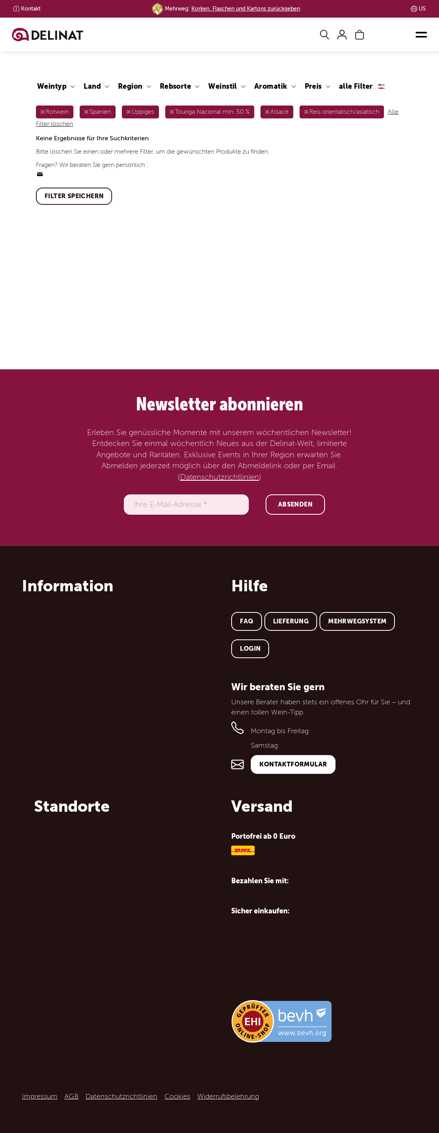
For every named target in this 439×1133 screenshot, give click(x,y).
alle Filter (356, 86)
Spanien (100, 111)
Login (250, 648)
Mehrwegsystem (357, 621)
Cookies (177, 1096)
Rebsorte (175, 86)
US (422, 9)
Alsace (279, 111)
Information (67, 586)
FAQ (246, 621)
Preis (313, 86)
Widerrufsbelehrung (228, 1096)
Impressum (39, 1096)
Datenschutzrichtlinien (219, 477)
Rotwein (57, 111)
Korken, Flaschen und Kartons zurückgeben (245, 9)
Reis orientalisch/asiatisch (344, 111)
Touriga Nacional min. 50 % (212, 111)
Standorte (72, 806)
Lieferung (291, 621)
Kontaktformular (293, 764)
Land (92, 86)
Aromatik (270, 86)
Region (130, 86)
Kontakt (31, 9)
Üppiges (143, 111)
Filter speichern (74, 196)
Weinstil (222, 86)
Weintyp (51, 86)
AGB (71, 1096)
